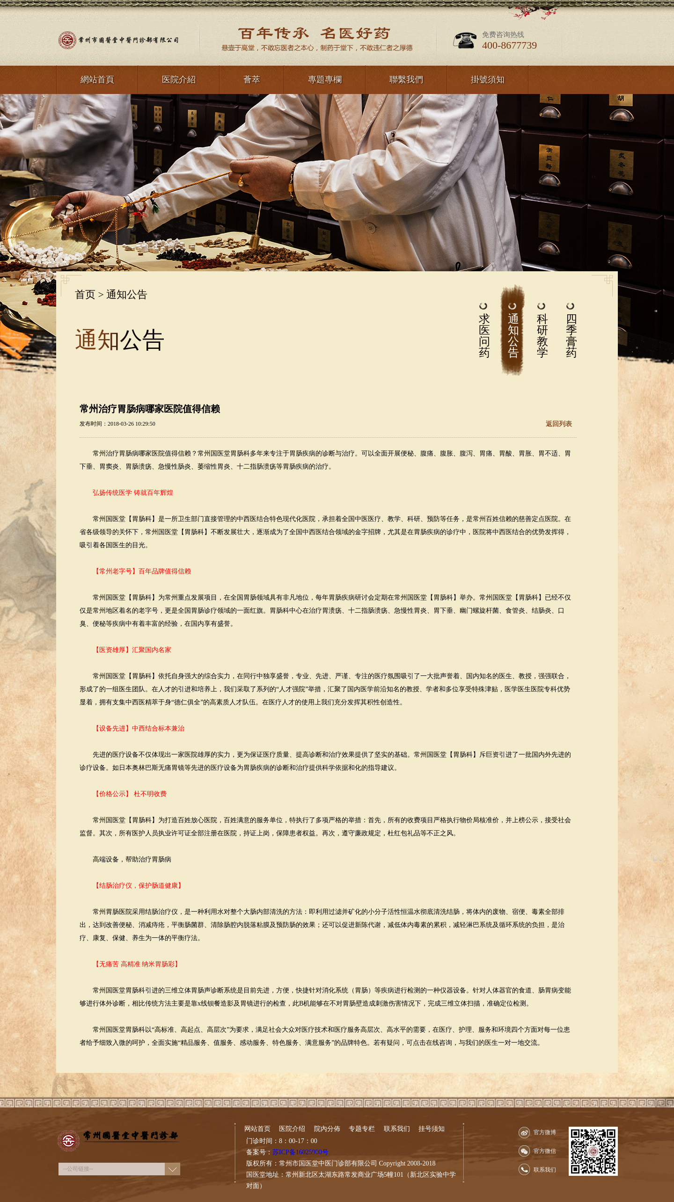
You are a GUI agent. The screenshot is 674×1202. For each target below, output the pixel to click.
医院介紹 (179, 79)
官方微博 (545, 1132)
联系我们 (397, 1128)
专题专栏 (362, 1128)
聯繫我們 (406, 79)
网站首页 (257, 1128)
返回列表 (559, 423)
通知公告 (126, 294)
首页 (85, 294)
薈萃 (251, 79)
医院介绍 (292, 1128)
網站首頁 (97, 79)
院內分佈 (327, 1128)
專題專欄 (325, 79)
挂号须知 (431, 1128)
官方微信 (545, 1151)
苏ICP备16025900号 (300, 1152)
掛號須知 (488, 79)
